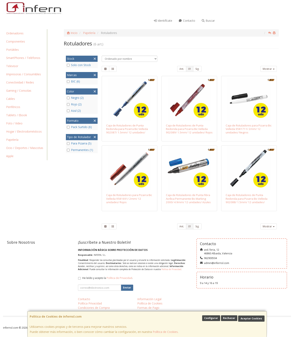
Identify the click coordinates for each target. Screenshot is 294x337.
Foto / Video (14, 123)
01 (189, 69)
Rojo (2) (74, 104)
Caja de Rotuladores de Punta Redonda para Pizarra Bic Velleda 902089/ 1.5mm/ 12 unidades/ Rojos (189, 129)
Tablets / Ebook (16, 115)
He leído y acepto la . (107, 278)
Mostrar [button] (269, 69)
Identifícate (162, 21)
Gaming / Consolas (18, 90)
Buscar (208, 21)
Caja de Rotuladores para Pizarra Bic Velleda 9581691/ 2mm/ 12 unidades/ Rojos (129, 198)
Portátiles (12, 50)
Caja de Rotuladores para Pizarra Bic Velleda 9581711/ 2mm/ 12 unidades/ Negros (248, 129)
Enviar (127, 287)
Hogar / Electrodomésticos (24, 131)
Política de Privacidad (171, 269)
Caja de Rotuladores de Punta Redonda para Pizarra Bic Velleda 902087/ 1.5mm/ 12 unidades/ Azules (127, 131)
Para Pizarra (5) (79, 143)
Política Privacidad (90, 303)
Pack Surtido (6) (79, 127)
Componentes (15, 41)
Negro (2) (75, 98)
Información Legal (149, 299)
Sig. (197, 69)
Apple (10, 156)
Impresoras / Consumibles (23, 74)
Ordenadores (15, 33)
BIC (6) (73, 81)
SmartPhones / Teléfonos (23, 58)
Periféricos (13, 107)
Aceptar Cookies (251, 318)
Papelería (12, 140)
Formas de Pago (148, 308)
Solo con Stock (79, 65)
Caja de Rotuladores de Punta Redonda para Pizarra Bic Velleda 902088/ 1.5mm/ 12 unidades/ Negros (246, 200)
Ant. (181, 69)
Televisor (12, 66)
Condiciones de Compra (94, 308)
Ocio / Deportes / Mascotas (24, 148)
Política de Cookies (165, 332)
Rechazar (229, 318)
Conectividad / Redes (20, 82)
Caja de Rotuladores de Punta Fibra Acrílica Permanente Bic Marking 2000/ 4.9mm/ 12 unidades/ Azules (188, 198)
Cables (10, 99)
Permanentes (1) (80, 150)
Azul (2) (74, 111)
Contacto (186, 21)
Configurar (211, 318)
